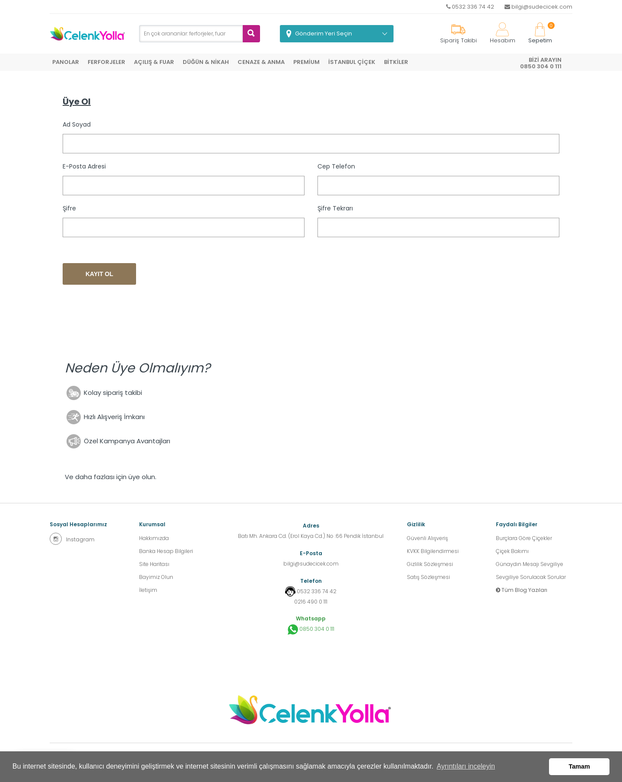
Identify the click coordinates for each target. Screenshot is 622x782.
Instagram (72, 539)
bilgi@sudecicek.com (538, 7)
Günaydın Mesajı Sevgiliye (529, 564)
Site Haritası (154, 564)
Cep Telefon (336, 166)
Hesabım (502, 33)
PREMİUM (306, 62)
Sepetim (540, 33)
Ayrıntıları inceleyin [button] (466, 766)
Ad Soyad (77, 124)
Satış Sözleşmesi (428, 577)
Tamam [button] (579, 766)
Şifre (69, 208)
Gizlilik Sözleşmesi (430, 564)
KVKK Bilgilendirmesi (433, 551)
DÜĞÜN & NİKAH (206, 62)
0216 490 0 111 (310, 601)
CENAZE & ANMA (261, 62)
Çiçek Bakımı (512, 551)
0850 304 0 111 (311, 629)
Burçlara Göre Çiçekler (524, 538)
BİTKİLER (396, 62)
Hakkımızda (154, 538)
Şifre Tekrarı (335, 208)
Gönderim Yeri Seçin (323, 33)
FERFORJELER (106, 62)
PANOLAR (65, 62)
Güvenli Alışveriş (427, 538)
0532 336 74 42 (470, 7)
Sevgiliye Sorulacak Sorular (531, 577)
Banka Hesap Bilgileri (166, 551)
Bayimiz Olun (156, 577)
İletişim (148, 590)
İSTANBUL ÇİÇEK (351, 62)
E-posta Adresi (84, 166)
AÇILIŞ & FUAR (154, 62)
